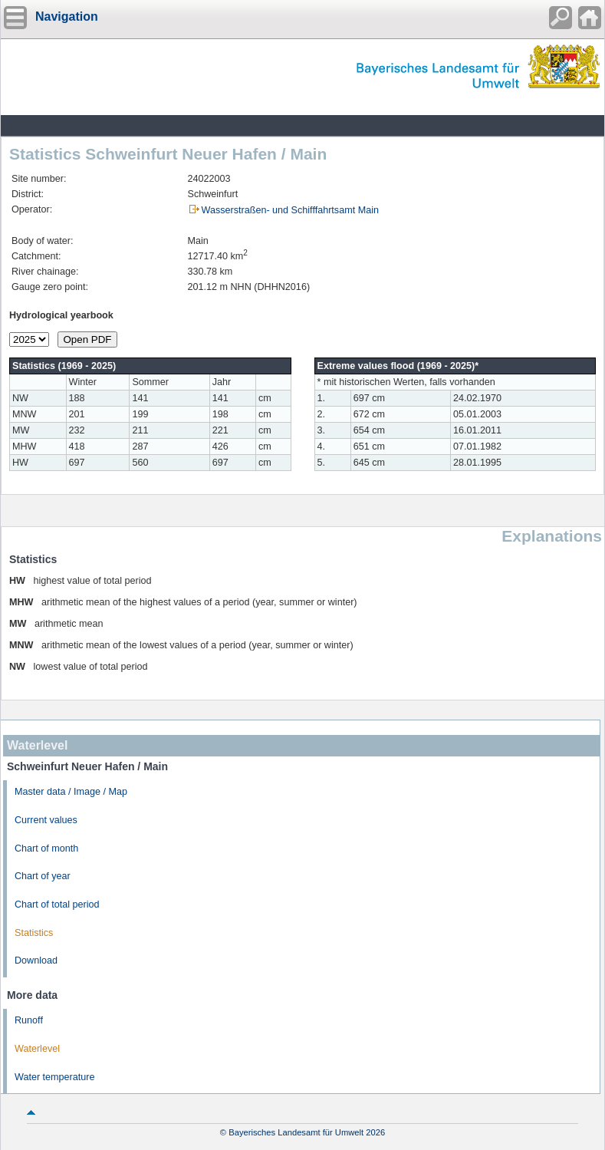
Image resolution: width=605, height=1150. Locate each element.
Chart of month (46, 848)
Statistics (34, 933)
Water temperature (55, 1077)
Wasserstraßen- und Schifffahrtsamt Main (290, 210)
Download (36, 960)
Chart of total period (57, 904)
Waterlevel (37, 1048)
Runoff (29, 1020)
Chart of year (43, 876)
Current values (46, 820)
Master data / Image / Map (71, 791)
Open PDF (88, 339)
